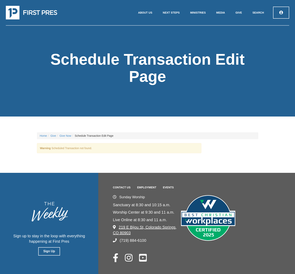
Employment (146, 187)
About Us (145, 12)
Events (168, 187)
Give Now (65, 135)
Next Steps (171, 12)
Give (238, 12)
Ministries (198, 12)
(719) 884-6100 (129, 240)
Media (220, 12)
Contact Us (122, 187)
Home (43, 135)
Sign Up (49, 251)
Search (258, 12)
